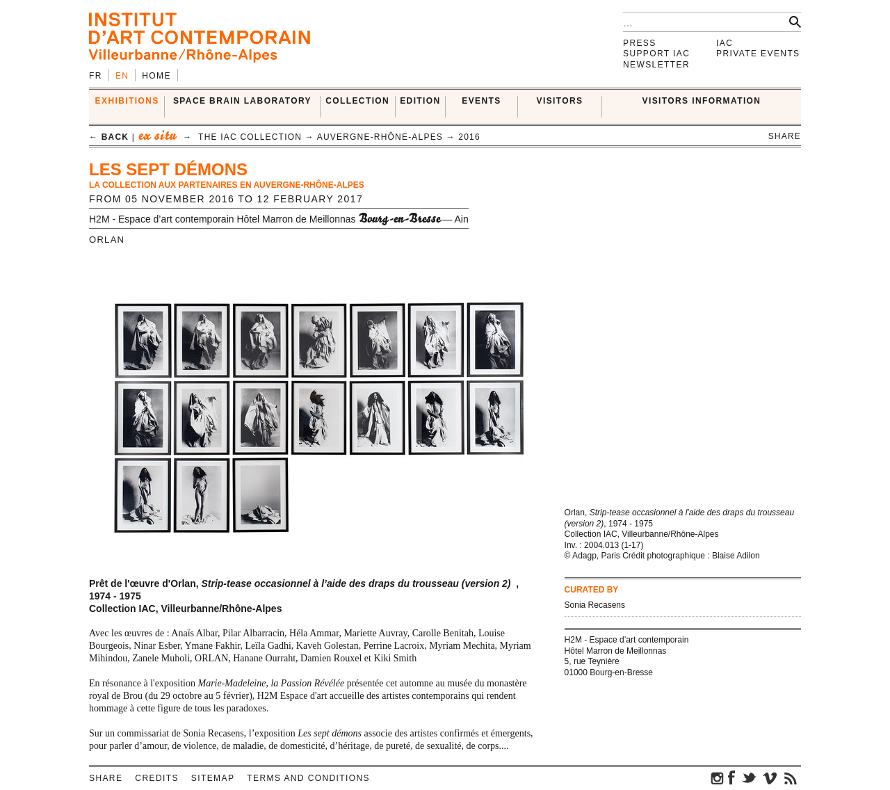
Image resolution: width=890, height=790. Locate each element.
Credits (156, 778)
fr (95, 76)
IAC (724, 43)
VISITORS (560, 101)
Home (156, 76)
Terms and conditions (308, 778)
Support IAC (656, 53)
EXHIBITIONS (127, 101)
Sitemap (212, 778)
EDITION (420, 101)
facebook (731, 777)
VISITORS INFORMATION (701, 101)
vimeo (769, 777)
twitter (748, 777)
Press (639, 43)
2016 (469, 137)
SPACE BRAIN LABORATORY (242, 101)
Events (481, 101)
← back (109, 137)
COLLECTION (357, 101)
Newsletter (656, 65)
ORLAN (106, 239)
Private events (758, 53)
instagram (718, 777)
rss (790, 777)
